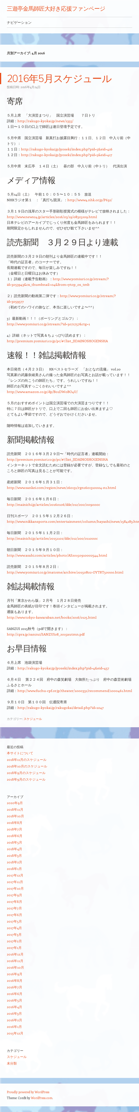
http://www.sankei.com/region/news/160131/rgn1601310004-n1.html (61, 487)
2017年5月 (14, 921)
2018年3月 (14, 855)
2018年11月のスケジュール (26, 759)
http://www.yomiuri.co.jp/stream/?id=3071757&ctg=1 (48, 324)
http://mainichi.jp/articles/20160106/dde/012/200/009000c (53, 504)
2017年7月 (14, 908)
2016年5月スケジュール (59, 78)
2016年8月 (14, 980)
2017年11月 (15, 882)
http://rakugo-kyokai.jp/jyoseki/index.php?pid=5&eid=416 (66, 149)
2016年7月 (14, 987)
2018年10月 (15, 816)
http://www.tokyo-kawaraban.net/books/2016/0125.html (52, 617)
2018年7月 (14, 829)
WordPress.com (41, 1098)
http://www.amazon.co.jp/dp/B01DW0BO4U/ (42, 391)
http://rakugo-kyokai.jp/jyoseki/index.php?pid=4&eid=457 (63, 668)
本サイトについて (20, 753)
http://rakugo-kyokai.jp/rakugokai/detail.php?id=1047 (60, 707)
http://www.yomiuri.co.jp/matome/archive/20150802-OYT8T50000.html (65, 572)
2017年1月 (14, 947)
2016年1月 (14, 1026)
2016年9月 (14, 974)
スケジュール (33, 719)
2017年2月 (14, 941)
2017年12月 (15, 875)
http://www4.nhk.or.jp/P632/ (89, 199)
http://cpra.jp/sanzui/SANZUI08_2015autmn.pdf (46, 634)
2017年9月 (14, 895)
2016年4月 (14, 1007)
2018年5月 (14, 842)
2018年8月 (14, 822)
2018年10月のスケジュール (27, 766)
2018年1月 (14, 868)
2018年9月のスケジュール (26, 772)
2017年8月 (14, 901)
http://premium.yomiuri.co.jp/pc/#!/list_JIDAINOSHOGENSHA (57, 340)
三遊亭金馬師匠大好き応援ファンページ (56, 8)
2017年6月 (14, 914)
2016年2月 (14, 1020)
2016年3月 (14, 1013)
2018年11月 (15, 809)
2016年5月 (14, 1000)
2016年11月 (15, 961)
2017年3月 (14, 934)
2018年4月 (14, 849)
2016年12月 (15, 954)
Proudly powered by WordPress (28, 1092)
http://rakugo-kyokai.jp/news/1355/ (45, 120)
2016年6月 (14, 993)
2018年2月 (14, 862)
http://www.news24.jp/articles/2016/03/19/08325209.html (52, 216)
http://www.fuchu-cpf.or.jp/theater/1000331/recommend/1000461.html (74, 690)
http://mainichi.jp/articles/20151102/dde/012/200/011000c (52, 538)
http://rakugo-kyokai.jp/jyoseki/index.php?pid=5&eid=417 (66, 154)
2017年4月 (14, 928)
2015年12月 (15, 1033)
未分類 (12, 1063)
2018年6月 (14, 835)
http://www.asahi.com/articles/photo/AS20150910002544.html (57, 555)
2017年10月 (15, 888)
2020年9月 (15, 803)
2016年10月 (15, 967)
